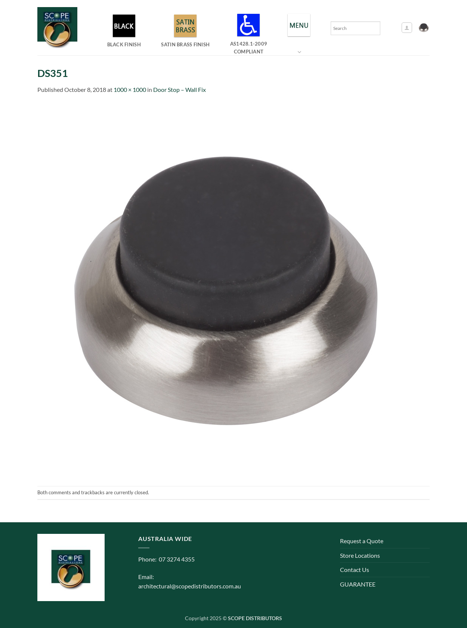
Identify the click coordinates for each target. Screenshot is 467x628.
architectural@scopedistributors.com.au (189, 586)
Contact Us (354, 569)
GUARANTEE (357, 584)
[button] (407, 27)
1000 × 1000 (130, 89)
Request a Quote (361, 540)
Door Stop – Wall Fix (179, 89)
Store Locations (360, 555)
